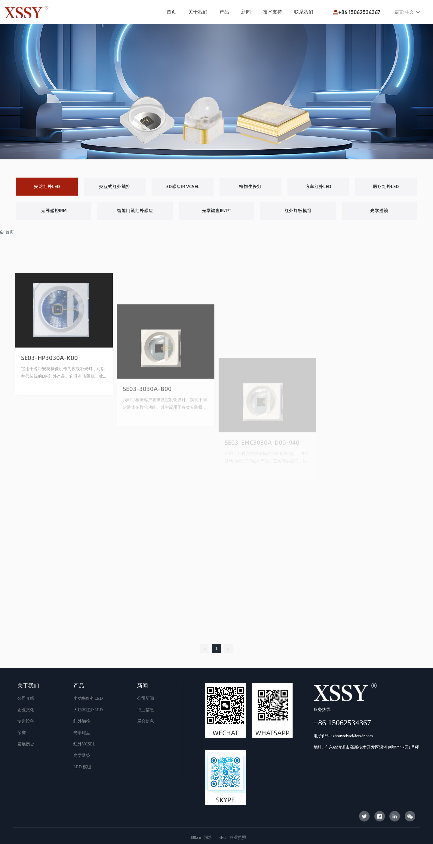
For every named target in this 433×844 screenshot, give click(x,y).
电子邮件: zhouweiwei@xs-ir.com (343, 736)
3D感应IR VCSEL (182, 186)
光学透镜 (379, 210)
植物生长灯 (250, 186)
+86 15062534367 (356, 12)
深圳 (208, 837)
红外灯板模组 (298, 210)
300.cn (195, 837)
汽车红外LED (318, 186)
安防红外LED (47, 186)
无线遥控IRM (54, 210)
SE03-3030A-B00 (147, 462)
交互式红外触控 (115, 186)
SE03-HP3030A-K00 (49, 414)
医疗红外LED (386, 186)
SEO (222, 837)
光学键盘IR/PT (216, 210)
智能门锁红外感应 (135, 210)
